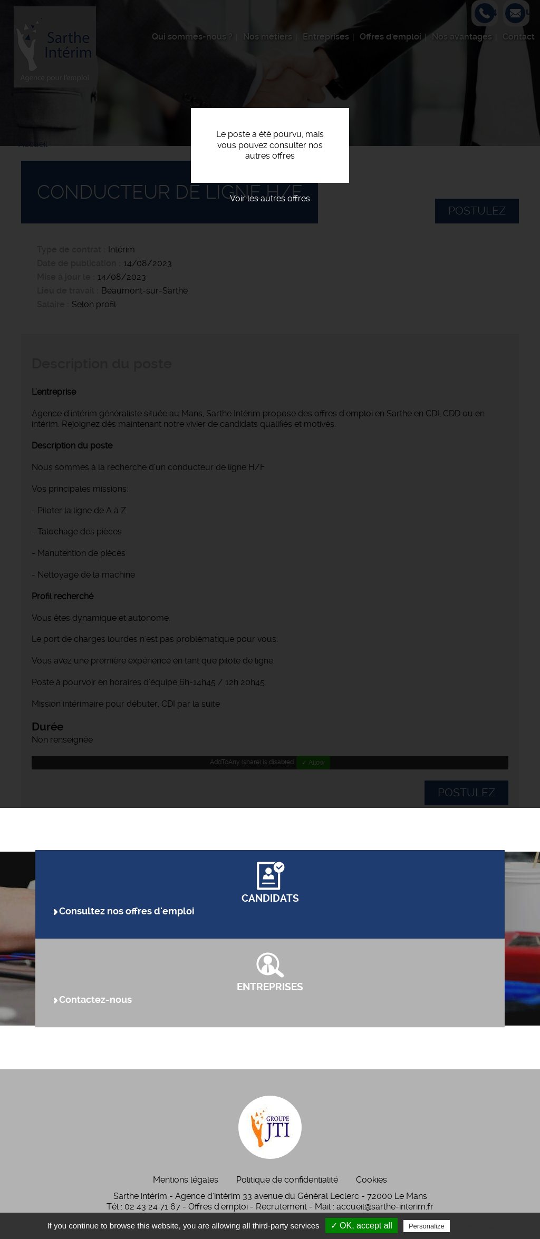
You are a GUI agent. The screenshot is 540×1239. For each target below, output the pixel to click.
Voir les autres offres (270, 198)
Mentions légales (185, 1180)
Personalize (427, 1226)
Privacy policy (477, 1226)
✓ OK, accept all (361, 1225)
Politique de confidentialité (287, 1180)
